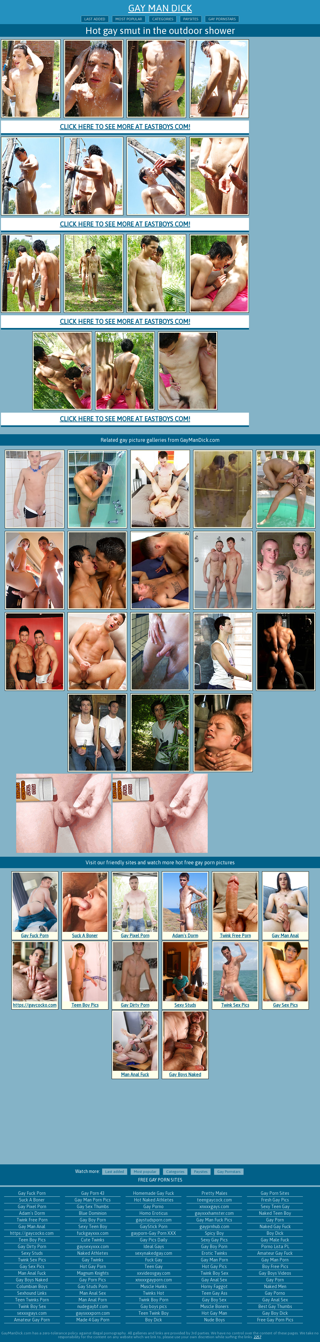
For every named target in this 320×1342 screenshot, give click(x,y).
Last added (94, 19)
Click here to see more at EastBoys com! (125, 126)
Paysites (190, 19)
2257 (257, 1337)
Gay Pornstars (222, 19)
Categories (162, 19)
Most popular (128, 19)
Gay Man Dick (160, 8)
